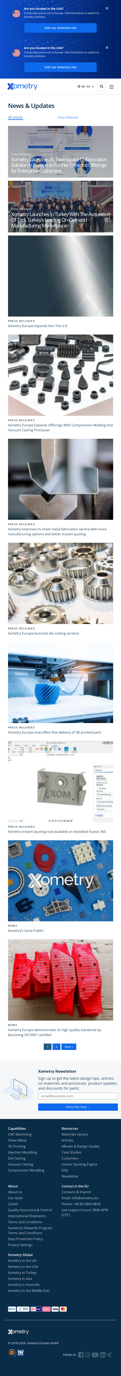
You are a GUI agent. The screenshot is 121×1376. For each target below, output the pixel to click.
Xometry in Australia (24, 1284)
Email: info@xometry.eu (80, 1198)
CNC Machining (20, 1134)
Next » (69, 1047)
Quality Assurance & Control (30, 1210)
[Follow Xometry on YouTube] (95, 1355)
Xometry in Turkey (22, 1272)
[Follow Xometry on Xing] (109, 1355)
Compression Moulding (26, 1170)
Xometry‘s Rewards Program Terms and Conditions (30, 1230)
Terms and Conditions (25, 1222)
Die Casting (17, 1158)
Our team (15, 1198)
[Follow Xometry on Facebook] (80, 1355)
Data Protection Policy (25, 1239)
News (13, 926)
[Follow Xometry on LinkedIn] (103, 1355)
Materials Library (75, 1134)
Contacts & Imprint (76, 1192)
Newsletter (70, 1176)
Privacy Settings (20, 1245)
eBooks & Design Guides (81, 1146)
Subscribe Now (78, 1107)
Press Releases (68, 117)
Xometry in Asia (20, 1278)
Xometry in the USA (23, 1266)
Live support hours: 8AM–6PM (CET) (85, 1212)
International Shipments (27, 1216)
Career (13, 1204)
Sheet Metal (17, 1140)
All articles (15, 117)
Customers (70, 1158)
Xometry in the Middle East (29, 1290)
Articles (67, 1140)
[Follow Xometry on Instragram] (87, 1355)
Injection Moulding (22, 1152)
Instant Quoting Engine (79, 1164)
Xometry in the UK (22, 1260)
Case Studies (71, 1152)
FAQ (65, 1170)
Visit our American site (60, 28)
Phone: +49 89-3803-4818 (81, 1204)
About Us (15, 1192)
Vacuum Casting (20, 1164)
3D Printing (17, 1146)
